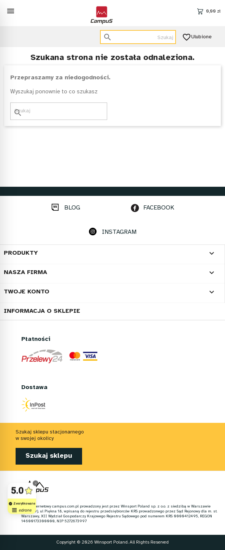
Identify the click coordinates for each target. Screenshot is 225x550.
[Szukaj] (138, 37)
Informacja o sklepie (42, 311)
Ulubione (197, 37)
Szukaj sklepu (48, 456)
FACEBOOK (158, 208)
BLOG (72, 208)
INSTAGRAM (119, 232)
